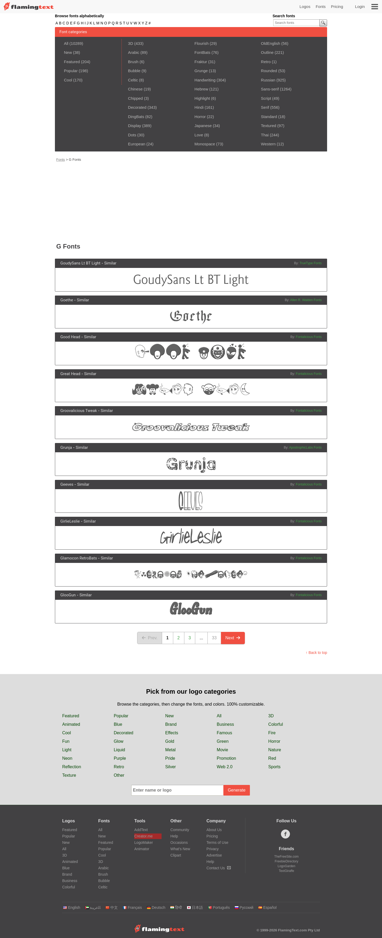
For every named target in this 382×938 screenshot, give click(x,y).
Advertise (214, 855)
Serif (265, 107)
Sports (274, 767)
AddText (141, 830)
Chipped (135, 98)
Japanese (203, 125)
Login (360, 6)
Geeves (66, 484)
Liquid (119, 750)
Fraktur (200, 61)
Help (174, 836)
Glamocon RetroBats (78, 558)
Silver (170, 767)
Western (268, 144)
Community (179, 830)
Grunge (201, 70)
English (71, 907)
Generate (237, 790)
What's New (180, 849)
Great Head (70, 373)
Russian (268, 80)
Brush (133, 61)
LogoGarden (286, 866)
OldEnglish (270, 43)
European (136, 144)
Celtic (133, 80)
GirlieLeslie (70, 521)
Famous (224, 733)
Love (198, 135)
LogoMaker (143, 842)
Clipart (175, 855)
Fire (272, 733)
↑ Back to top (316, 652)
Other (119, 775)
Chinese (135, 89)
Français (132, 907)
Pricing (337, 6)
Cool (68, 80)
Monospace (204, 144)
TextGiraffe (286, 871)
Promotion (226, 758)
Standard (269, 116)
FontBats (202, 52)
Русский (244, 907)
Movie (222, 750)
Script (266, 98)
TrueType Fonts (310, 263)
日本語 (195, 907)
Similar (110, 263)
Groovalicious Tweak (78, 410)
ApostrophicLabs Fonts (305, 447)
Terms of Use (217, 842)
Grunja (66, 447)
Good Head (70, 337)
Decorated (137, 107)
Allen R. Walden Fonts (306, 300)
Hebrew (201, 89)
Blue (118, 724)
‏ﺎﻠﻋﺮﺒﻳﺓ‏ (93, 907)
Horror (200, 116)
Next (233, 638)
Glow (118, 741)
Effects (171, 733)
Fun (66, 741)
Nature (274, 750)
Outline (267, 52)
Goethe (66, 300)
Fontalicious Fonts (309, 337)
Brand (171, 724)
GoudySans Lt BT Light (80, 263)
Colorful (275, 724)
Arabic (134, 52)
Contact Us (218, 868)
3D (130, 43)
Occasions (179, 842)
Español (267, 907)
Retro (266, 61)
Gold (169, 741)
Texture (69, 775)
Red (272, 758)
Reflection (71, 767)
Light (66, 750)
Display (134, 125)
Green (222, 741)
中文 (111, 907)
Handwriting (204, 80)
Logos (304, 6)
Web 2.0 (224, 767)
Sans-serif (270, 89)
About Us (214, 830)
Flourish (201, 43)
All (66, 43)
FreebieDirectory (286, 861)
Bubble (134, 70)
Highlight (202, 98)
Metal (170, 750)
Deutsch (156, 907)
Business (225, 724)
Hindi (198, 107)
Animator (141, 849)
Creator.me (143, 836)
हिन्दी (176, 907)
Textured (268, 125)
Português (219, 907)
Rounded (269, 70)
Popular (71, 70)
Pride (170, 758)
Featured (72, 61)
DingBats (136, 116)
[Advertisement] (191, 202)
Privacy (212, 849)
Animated (71, 724)
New (68, 52)
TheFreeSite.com (286, 856)
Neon (67, 758)
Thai (265, 135)
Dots (132, 135)
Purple (120, 758)
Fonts (321, 6)
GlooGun (68, 595)
